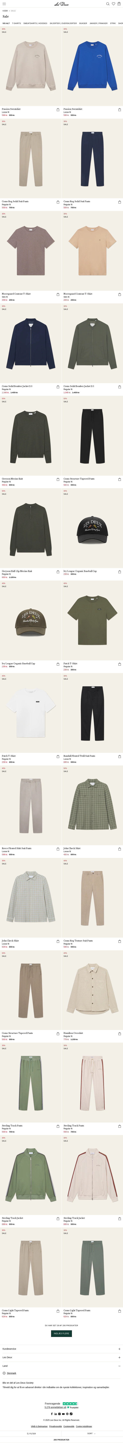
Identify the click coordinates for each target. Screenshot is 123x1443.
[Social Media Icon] (52, 1414)
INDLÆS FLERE (61, 1333)
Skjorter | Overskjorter (63, 23)
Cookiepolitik (68, 1426)
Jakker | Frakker (99, 23)
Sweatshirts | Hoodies (35, 23)
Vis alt (6, 23)
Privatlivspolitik (55, 1426)
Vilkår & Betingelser (39, 1426)
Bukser (83, 23)
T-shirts (16, 23)
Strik (113, 23)
